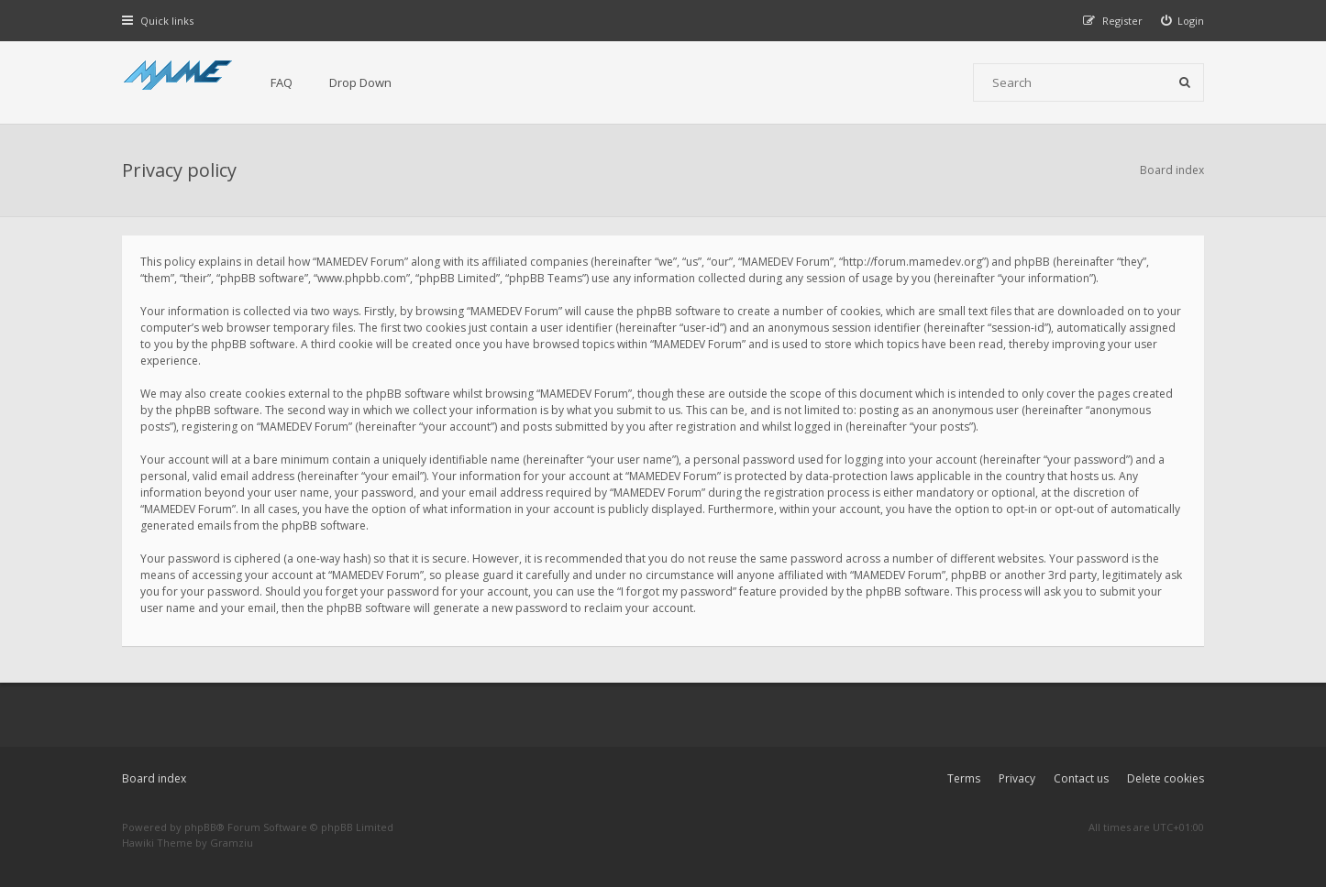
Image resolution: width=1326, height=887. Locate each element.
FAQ (282, 82)
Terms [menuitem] (963, 778)
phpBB (200, 827)
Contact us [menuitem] (1081, 778)
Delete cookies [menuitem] (1165, 778)
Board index (154, 778)
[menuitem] (1183, 20)
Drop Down (360, 82)
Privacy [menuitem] (1017, 778)
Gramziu (231, 842)
